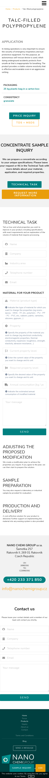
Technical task (24, 184)
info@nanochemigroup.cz (24, 589)
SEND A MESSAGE (24, 748)
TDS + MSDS (25, 122)
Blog (24, 741)
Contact (24, 730)
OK (31, 776)
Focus (24, 718)
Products (16, 9)
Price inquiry (24, 115)
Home (8, 9)
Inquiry (24, 724)
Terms (22, 776)
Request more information (25, 194)
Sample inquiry (21, 768)
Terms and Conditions (25, 736)
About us (24, 727)
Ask (40, 768)
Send (24, 432)
